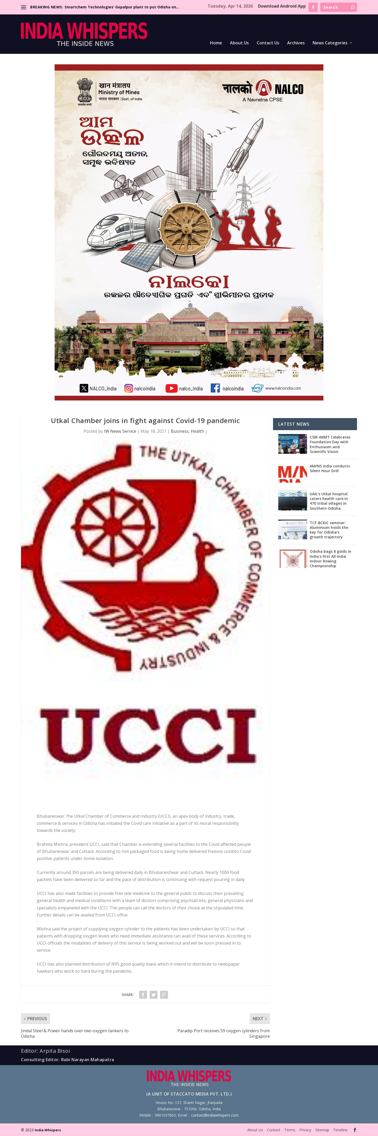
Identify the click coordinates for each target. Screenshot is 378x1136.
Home (216, 43)
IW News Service (120, 431)
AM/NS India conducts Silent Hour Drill (330, 468)
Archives (296, 43)
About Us (239, 43)
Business (180, 431)
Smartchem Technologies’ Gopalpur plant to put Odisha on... (122, 6)
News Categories (330, 43)
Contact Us (268, 43)
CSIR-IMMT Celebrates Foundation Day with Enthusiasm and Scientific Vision (330, 444)
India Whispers (48, 1130)
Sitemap (322, 1129)
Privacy (305, 1129)
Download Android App (282, 6)
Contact (273, 1129)
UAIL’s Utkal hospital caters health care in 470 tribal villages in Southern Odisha (329, 501)
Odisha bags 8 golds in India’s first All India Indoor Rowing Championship (330, 558)
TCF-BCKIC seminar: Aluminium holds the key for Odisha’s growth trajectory (329, 530)
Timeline (340, 1129)
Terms (289, 1129)
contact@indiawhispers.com (215, 1115)
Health (197, 431)
